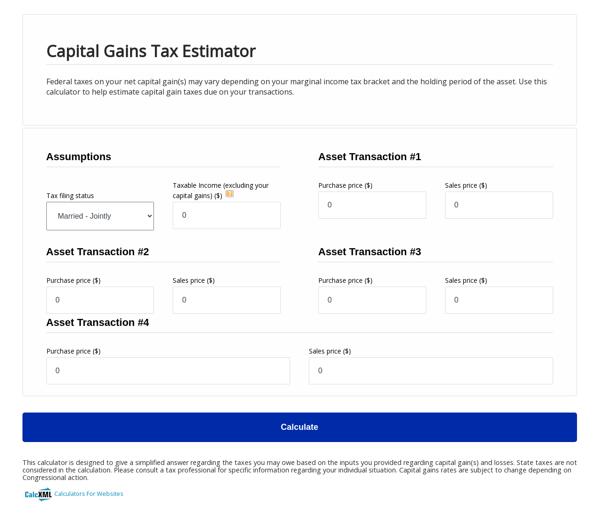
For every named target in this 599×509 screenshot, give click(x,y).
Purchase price (345, 185)
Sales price (466, 185)
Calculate (299, 427)
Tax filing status (70, 195)
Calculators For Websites (89, 493)
